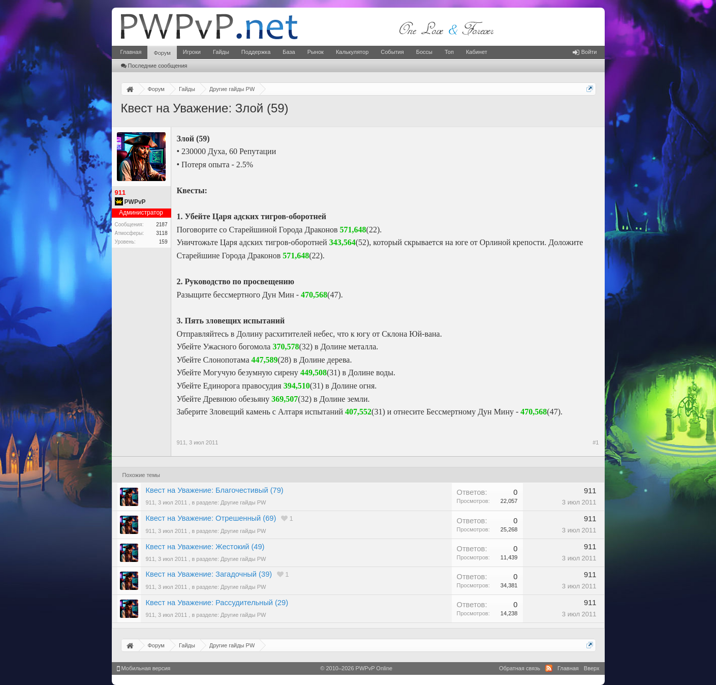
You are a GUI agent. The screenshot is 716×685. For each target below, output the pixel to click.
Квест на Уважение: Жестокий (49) (205, 547)
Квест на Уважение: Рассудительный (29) (217, 603)
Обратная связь (519, 668)
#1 (596, 442)
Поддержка (255, 52)
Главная (131, 52)
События (392, 52)
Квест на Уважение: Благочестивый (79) (215, 490)
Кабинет (476, 52)
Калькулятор (352, 52)
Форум (161, 53)
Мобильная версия (144, 668)
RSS (548, 668)
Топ (449, 52)
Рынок (315, 52)
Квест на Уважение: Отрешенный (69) (211, 518)
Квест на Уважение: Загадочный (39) (209, 574)
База (289, 52)
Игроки (192, 52)
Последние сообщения (154, 66)
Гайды (221, 52)
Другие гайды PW (243, 502)
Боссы (424, 52)
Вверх (592, 668)
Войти (585, 52)
